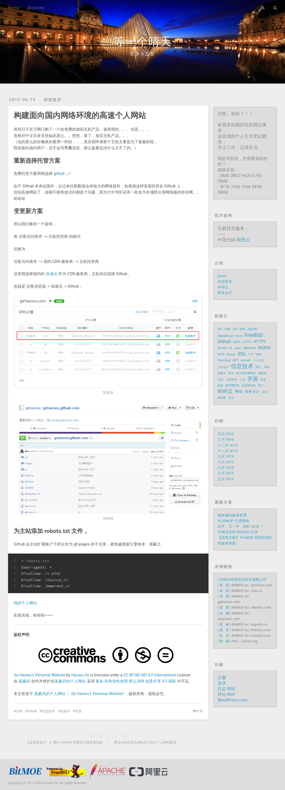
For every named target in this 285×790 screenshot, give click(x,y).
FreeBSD (253, 335)
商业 (231, 373)
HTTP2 (247, 342)
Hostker (222, 348)
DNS (242, 329)
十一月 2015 (227, 451)
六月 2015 (226, 473)
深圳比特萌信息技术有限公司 (242, 580)
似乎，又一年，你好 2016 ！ (241, 526)
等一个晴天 (142, 41)
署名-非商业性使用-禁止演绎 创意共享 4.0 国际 (135, 681)
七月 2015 (226, 468)
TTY (250, 354)
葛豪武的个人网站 (70, 681)
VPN (258, 354)
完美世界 (231, 379)
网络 (239, 391)
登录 (222, 683)
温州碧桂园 (248, 385)
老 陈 (224, 585)
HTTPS (260, 341)
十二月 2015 (227, 445)
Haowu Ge (80, 675)
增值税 (262, 373)
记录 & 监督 (142, 54)
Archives (36, 8)
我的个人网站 (25, 603)
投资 (263, 379)
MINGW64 (249, 348)
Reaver (231, 354)
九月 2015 (226, 456)
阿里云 (243, 240)
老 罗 (224, 630)
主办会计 (223, 367)
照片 (261, 385)
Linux (237, 348)
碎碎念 (223, 287)
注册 (222, 677)
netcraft (245, 360)
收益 (220, 385)
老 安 (224, 636)
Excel (222, 276)
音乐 (231, 397)
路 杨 (224, 641)
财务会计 (225, 293)
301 (220, 329)
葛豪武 (24, 681)
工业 (242, 379)
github (59, 173)
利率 (267, 367)
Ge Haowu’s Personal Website (39, 675)
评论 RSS (226, 694)
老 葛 (224, 596)
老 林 (224, 624)
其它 (258, 367)
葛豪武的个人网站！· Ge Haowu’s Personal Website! (79, 693)
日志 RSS (226, 688)
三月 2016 (226, 439)
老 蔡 (224, 607)
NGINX (264, 347)
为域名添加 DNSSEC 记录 (238, 532)
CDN (19, 711)
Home (13, 8)
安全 (221, 379)
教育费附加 (232, 385)
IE (231, 348)
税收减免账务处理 (232, 515)
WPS (236, 360)
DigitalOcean (226, 335)
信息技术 (53, 99)
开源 (78, 711)
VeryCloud (224, 360)
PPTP (221, 354)
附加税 (222, 397)
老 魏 (224, 613)
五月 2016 (226, 434)
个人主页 (258, 360)
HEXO (236, 342)
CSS (235, 329)
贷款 (264, 391)
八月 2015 (226, 462)
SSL (242, 354)
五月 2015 (226, 479)
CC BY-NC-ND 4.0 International (149, 675)
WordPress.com (232, 700)
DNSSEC (253, 329)
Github (32, 711)
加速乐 (52, 274)
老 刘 (224, 591)
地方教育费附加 (245, 373)
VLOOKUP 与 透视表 (233, 521)
